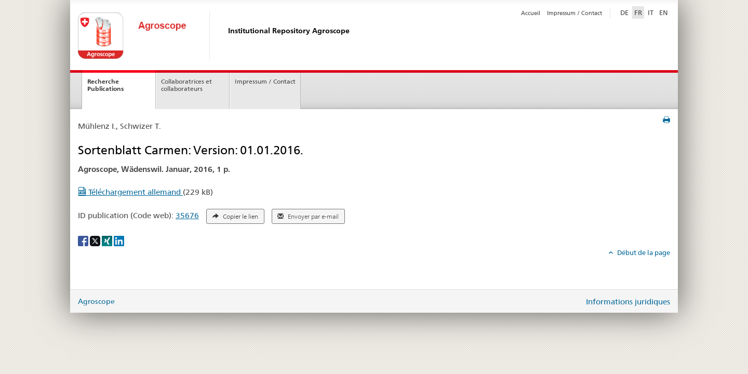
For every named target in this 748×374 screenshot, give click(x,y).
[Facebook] (84, 240)
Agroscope (96, 301)
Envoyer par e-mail (308, 216)
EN (663, 12)
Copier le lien (235, 216)
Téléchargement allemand (130, 192)
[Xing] (108, 240)
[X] (96, 240)
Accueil (530, 13)
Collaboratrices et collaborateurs (186, 85)
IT (650, 12)
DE (625, 12)
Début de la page (643, 252)
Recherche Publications (105, 85)
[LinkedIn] (119, 240)
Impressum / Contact (574, 13)
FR (638, 12)
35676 (187, 215)
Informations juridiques (628, 301)
